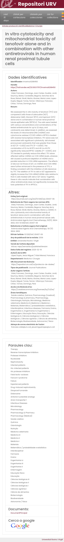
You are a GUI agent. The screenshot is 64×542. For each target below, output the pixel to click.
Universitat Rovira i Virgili (52, 539)
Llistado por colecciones (36, 16)
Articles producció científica (14, 26)
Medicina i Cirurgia (34, 26)
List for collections (52, 16)
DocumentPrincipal (19, 513)
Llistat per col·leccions (19, 16)
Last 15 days (6, 17)
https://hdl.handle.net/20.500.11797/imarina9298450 (33, 87)
